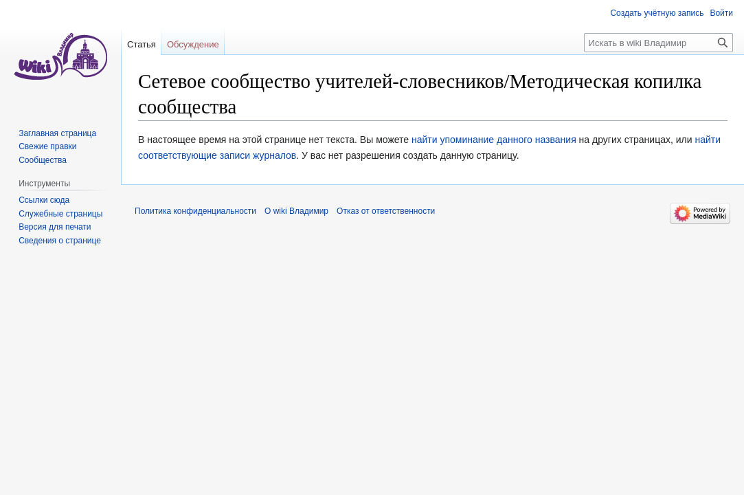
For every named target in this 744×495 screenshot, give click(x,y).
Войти (721, 13)
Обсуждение (193, 44)
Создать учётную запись (656, 13)
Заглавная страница (57, 133)
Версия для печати (55, 227)
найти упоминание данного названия (494, 139)
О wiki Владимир (296, 211)
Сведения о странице (60, 240)
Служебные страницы (60, 214)
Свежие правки (47, 146)
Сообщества (43, 160)
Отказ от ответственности (386, 211)
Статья (141, 44)
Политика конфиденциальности (195, 211)
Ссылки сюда (44, 200)
